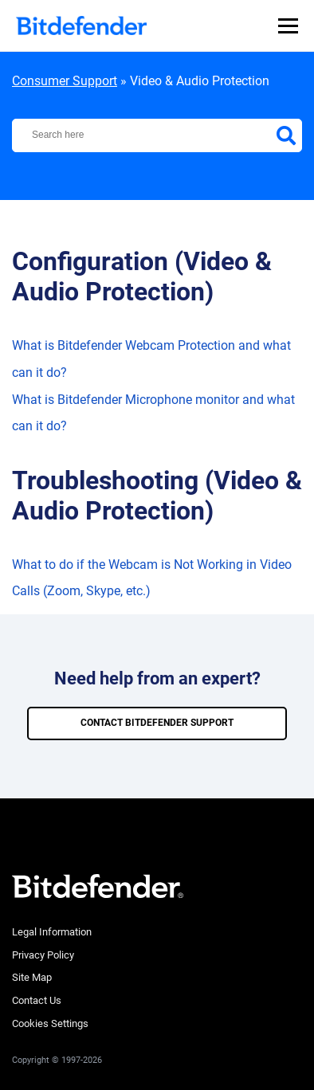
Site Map (32, 977)
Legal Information (52, 932)
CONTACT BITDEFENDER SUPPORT (157, 722)
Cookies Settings (50, 1023)
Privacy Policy (43, 955)
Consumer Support (64, 80)
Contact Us (36, 1000)
